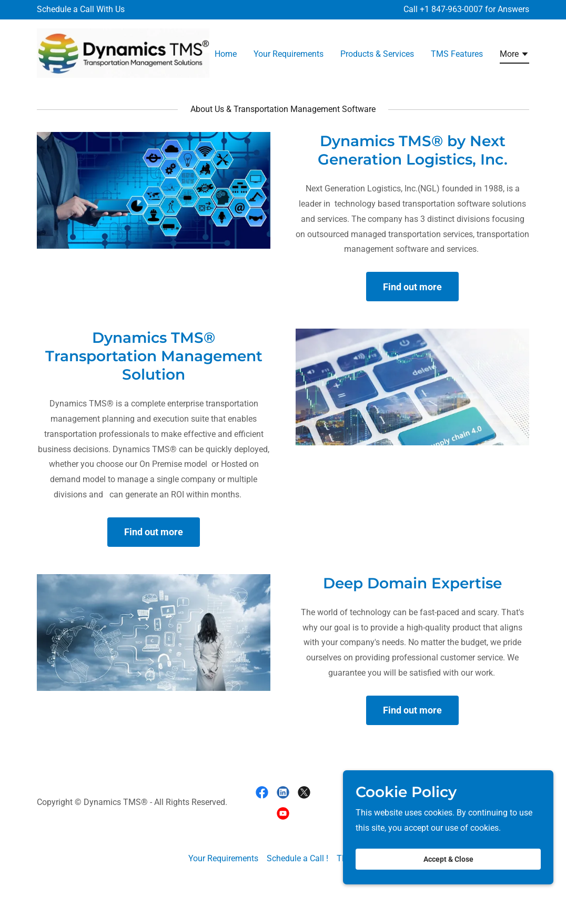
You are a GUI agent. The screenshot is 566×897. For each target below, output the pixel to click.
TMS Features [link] (457, 54)
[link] (123, 52)
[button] (514, 56)
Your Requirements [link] (289, 54)
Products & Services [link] (377, 54)
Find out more (412, 286)
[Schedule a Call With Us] (81, 9)
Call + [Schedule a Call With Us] (413, 9)
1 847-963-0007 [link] (453, 9)
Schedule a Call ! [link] (297, 858)
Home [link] (226, 54)
